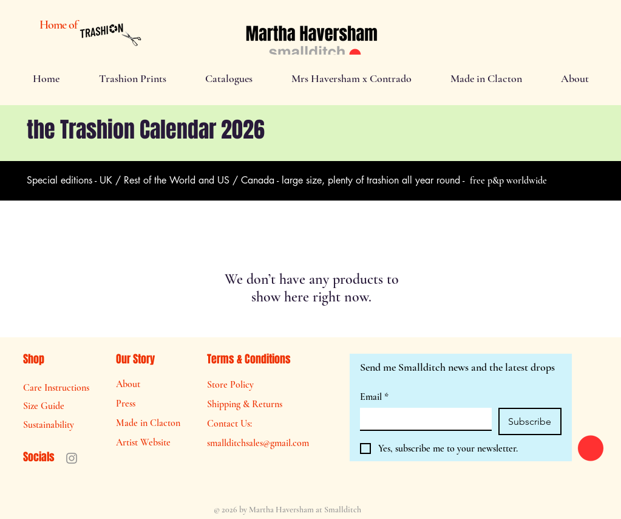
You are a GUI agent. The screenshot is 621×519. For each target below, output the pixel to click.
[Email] (422, 419)
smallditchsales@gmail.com (258, 443)
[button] (133, 78)
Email (374, 397)
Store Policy (230, 385)
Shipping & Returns (244, 404)
